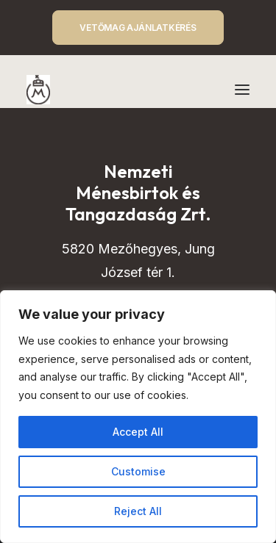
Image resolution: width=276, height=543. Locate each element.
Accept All (138, 431)
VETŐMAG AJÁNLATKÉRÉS (137, 27)
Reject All (138, 511)
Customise (138, 471)
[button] (242, 89)
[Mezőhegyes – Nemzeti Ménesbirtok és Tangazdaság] (38, 89)
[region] (138, 416)
